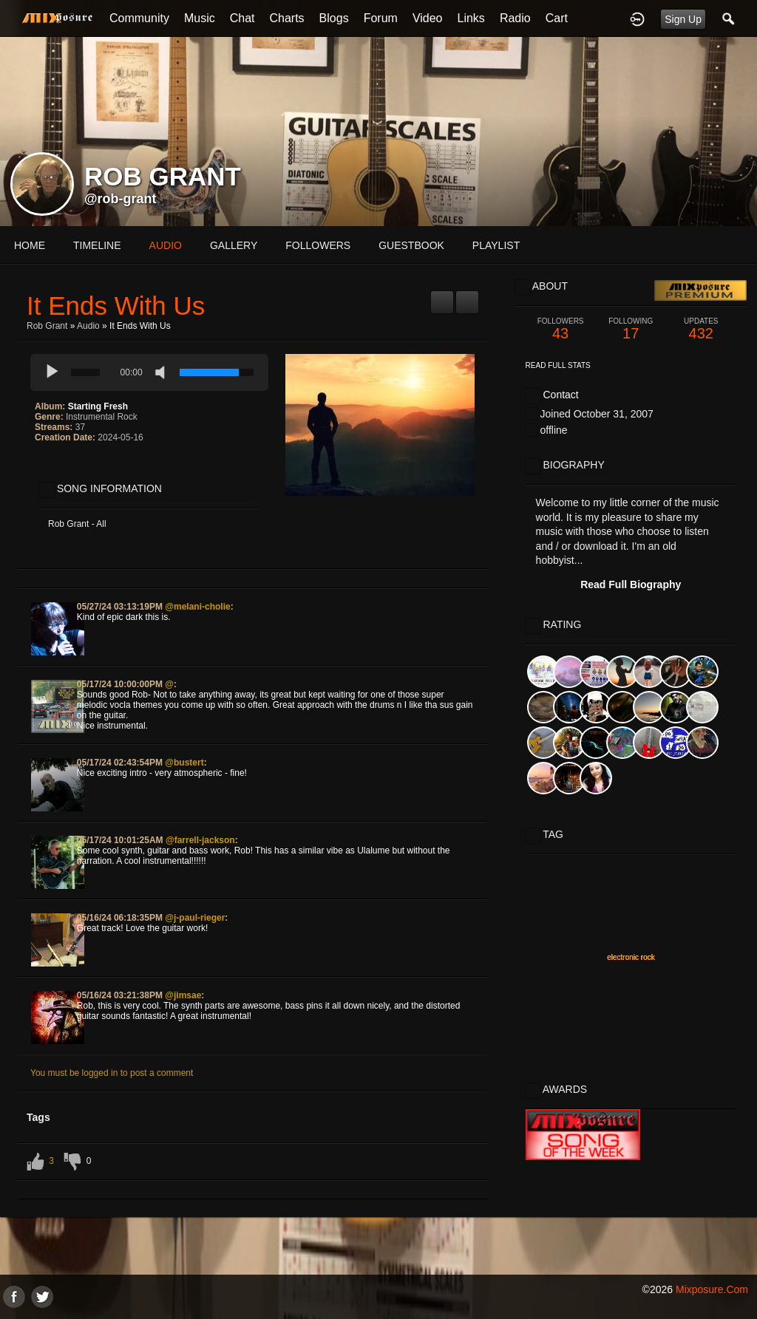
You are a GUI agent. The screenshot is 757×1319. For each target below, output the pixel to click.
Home (29, 245)
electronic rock (630, 957)
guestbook (411, 245)
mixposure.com (712, 1289)
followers (317, 245)
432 (701, 329)
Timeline (97, 245)
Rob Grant (47, 326)
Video (428, 18)
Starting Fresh (98, 406)
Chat (242, 18)
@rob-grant (120, 198)
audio (165, 245)
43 (561, 329)
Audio (88, 326)
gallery (233, 245)
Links (471, 18)
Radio (515, 18)
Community (139, 18)
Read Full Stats (558, 365)
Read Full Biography (630, 584)
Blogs (334, 18)
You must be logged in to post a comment (111, 1073)
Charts (286, 18)
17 (631, 329)
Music (199, 18)
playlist (496, 245)
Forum (381, 18)
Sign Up (683, 19)
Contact (560, 395)
